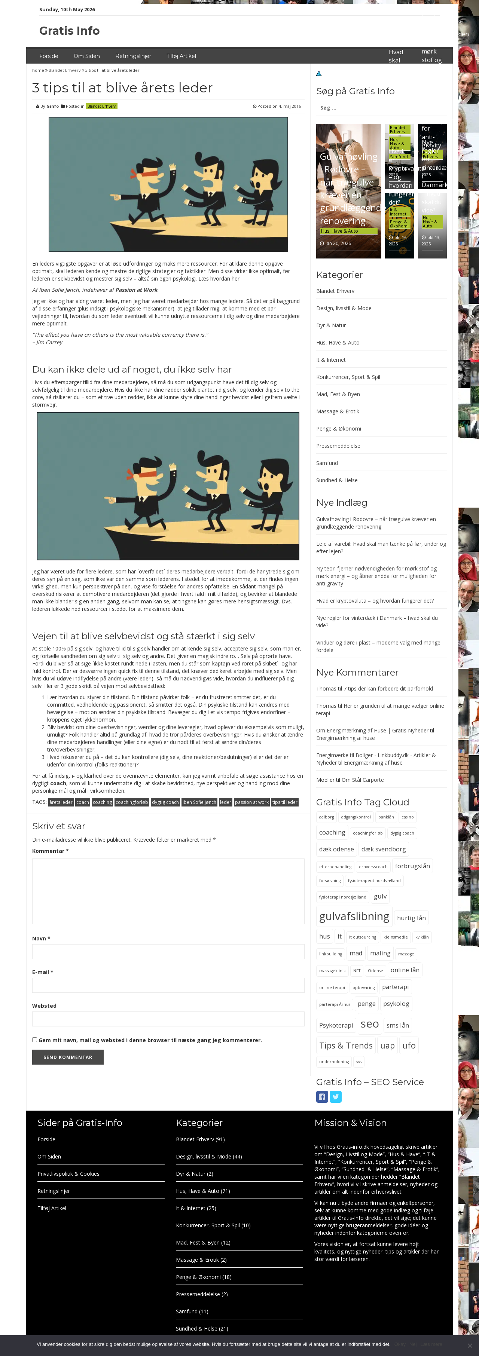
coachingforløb (132, 802)
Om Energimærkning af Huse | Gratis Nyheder (372, 730)
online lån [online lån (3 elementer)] (405, 969)
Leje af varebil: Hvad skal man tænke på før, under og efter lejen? (399, 77)
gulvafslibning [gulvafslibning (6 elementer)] (354, 916)
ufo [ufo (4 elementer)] (409, 1045)
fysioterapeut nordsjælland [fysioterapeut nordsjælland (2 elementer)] (374, 880)
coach (58, 783)
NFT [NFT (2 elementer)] (356, 970)
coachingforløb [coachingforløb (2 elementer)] (368, 833)
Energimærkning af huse (345, 737)
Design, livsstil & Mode (344, 308)
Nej (413, 1344)
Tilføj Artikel (181, 56)
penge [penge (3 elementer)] (367, 1003)
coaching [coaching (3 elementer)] (332, 832)
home (38, 70)
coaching (102, 802)
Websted (44, 1005)
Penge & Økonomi (399, 224)
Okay (400, 1344)
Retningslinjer (133, 56)
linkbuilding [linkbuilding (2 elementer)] (330, 953)
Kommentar (50, 850)
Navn (41, 938)
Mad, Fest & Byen (338, 394)
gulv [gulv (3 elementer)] (380, 896)
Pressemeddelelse (338, 445)
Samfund (327, 462)
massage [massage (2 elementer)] (406, 953)
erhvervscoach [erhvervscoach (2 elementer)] (373, 866)
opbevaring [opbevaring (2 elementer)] (364, 987)
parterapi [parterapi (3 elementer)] (395, 986)
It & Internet (398, 212)
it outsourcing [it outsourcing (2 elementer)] (362, 937)
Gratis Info (69, 31)
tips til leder (285, 802)
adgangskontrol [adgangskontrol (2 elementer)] (356, 817)
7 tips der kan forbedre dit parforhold (388, 688)
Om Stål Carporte (363, 779)
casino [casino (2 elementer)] (408, 817)
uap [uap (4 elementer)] (387, 1045)
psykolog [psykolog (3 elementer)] (396, 1003)
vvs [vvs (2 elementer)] (358, 1061)
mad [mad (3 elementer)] (356, 953)
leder (225, 802)
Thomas (326, 688)
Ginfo (52, 106)
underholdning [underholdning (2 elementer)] (334, 1061)
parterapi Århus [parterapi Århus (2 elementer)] (334, 1004)
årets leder (61, 802)
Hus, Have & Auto (339, 231)
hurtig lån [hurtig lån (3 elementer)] (411, 917)
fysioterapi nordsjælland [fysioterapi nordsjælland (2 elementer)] (342, 897)
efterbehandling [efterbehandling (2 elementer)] (335, 866)
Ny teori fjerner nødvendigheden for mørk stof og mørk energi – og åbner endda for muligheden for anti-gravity (376, 576)
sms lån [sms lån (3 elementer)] (398, 1025)
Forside (48, 56)
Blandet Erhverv (65, 70)
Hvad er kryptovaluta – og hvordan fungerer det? (375, 600)
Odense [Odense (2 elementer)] (375, 970)
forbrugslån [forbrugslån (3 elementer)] (412, 865)
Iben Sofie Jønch (199, 802)
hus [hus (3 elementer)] (324, 936)
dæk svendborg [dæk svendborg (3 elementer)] (383, 849)
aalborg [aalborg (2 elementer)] (326, 817)
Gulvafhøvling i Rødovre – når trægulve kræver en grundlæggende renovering (353, 188)
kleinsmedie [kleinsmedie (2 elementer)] (396, 937)
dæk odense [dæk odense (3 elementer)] (336, 849)
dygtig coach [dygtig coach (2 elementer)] (402, 833)
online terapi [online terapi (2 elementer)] (332, 987)
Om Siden (87, 56)
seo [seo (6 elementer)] (370, 1023)
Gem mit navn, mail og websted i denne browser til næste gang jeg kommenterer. (150, 1040)
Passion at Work (136, 289)
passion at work (252, 802)
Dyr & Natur (331, 325)
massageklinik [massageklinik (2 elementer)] (332, 970)
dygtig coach (165, 802)
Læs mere (431, 1344)
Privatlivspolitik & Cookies (68, 1173)
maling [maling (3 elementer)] (380, 953)
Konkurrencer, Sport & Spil (348, 376)
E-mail (43, 972)
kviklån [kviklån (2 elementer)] (422, 937)
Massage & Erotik (337, 411)
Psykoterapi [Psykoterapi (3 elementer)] (336, 1025)
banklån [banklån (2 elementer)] (386, 817)
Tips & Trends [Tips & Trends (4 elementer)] (346, 1045)
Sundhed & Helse (337, 480)
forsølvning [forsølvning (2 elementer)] (330, 880)
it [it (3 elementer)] (340, 936)
